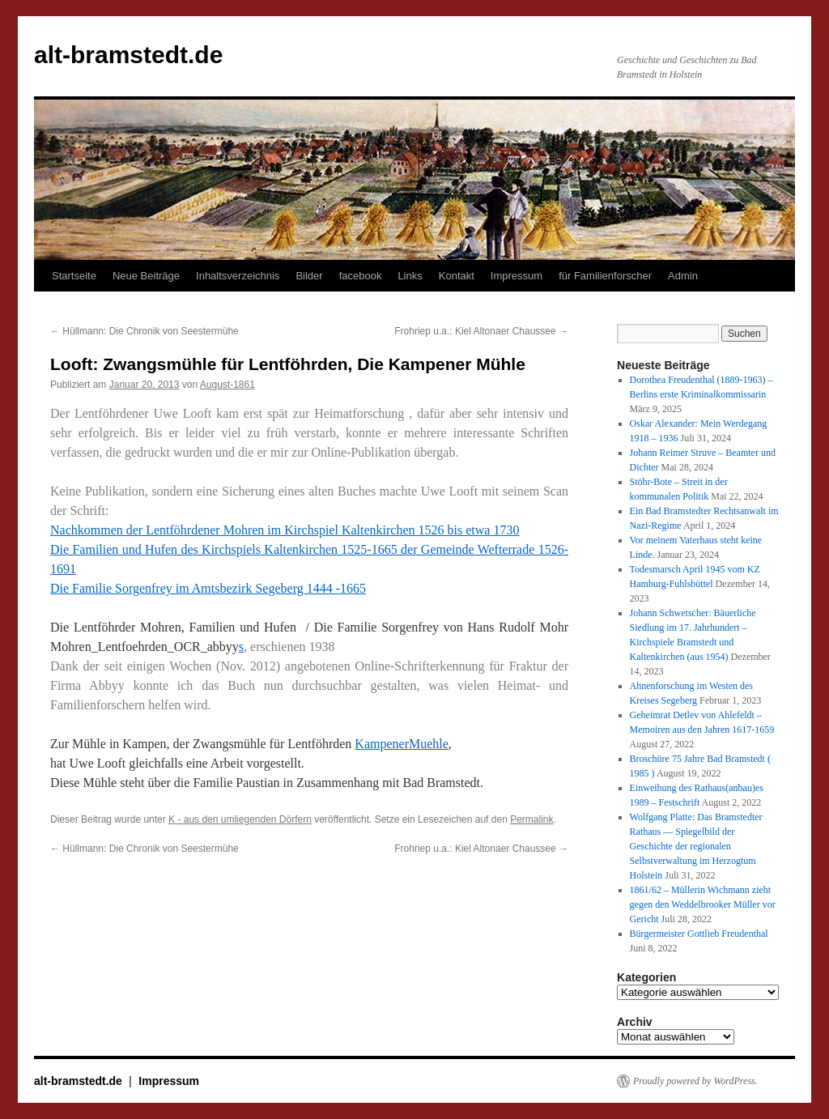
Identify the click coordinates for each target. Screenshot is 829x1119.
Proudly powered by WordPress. (695, 1081)
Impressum (516, 276)
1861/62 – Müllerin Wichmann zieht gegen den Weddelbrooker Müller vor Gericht (703, 904)
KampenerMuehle (402, 744)
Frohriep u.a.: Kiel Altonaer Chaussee (481, 331)
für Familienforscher (605, 276)
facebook (360, 276)
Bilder (308, 276)
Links (409, 276)
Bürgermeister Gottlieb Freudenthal (699, 933)
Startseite (74, 276)
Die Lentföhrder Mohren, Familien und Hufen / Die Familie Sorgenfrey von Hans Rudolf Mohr (309, 627)
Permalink (531, 819)
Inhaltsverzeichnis (237, 276)
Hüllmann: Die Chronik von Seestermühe (144, 331)
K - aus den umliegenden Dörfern (240, 819)
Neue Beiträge (146, 276)
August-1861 (227, 384)
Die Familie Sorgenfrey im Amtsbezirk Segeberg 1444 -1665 (208, 588)
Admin (683, 276)
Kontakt (456, 276)
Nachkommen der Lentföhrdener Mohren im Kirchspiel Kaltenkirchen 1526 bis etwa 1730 (284, 530)
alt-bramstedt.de (128, 54)
